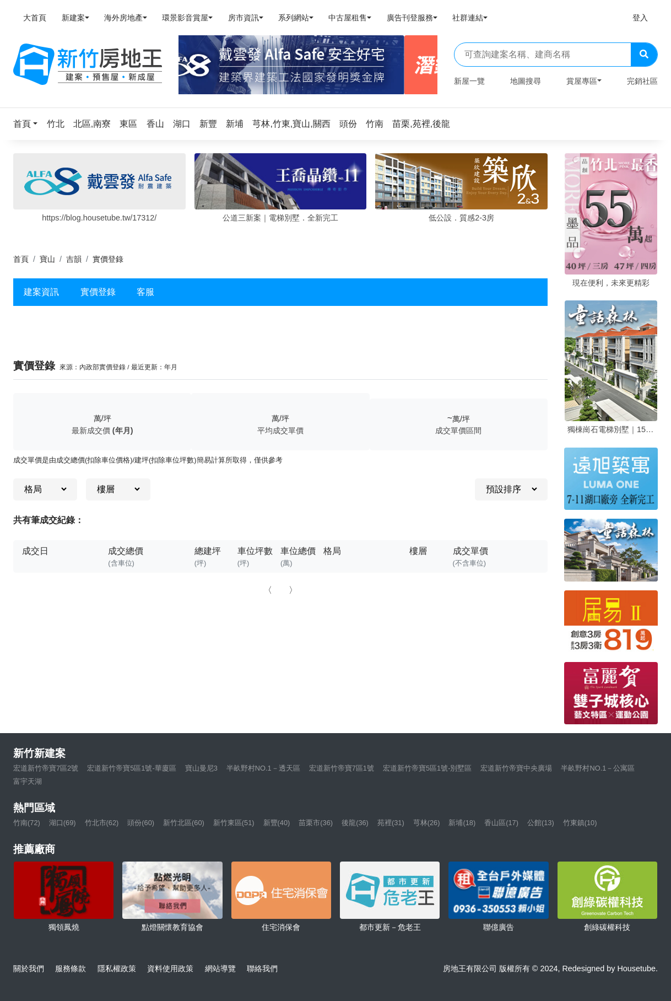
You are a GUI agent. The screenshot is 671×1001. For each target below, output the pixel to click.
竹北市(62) (102, 823)
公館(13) (540, 823)
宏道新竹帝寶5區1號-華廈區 (131, 768)
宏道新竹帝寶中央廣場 (516, 768)
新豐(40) (276, 823)
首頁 (21, 259)
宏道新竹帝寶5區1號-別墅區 (427, 768)
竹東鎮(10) (580, 823)
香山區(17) (501, 823)
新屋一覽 (469, 81)
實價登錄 (98, 292)
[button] (28, 123)
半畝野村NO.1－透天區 (263, 768)
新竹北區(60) (183, 823)
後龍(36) (355, 823)
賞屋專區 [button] (581, 81)
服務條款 (70, 968)
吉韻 (74, 259)
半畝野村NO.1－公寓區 (598, 768)
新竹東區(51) (234, 823)
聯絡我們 (262, 968)
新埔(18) (461, 823)
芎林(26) (426, 823)
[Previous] (191, 65)
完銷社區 (642, 81)
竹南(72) (26, 823)
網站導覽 (220, 968)
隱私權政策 (117, 968)
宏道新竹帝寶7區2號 (45, 768)
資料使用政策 (170, 968)
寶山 (47, 259)
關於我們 (28, 968)
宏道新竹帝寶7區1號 (341, 768)
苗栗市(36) (316, 823)
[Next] (424, 65)
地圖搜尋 (525, 81)
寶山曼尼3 (201, 768)
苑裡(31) (390, 823)
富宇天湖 (27, 781)
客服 (145, 292)
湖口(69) (62, 823)
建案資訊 (41, 292)
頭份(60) (140, 823)
